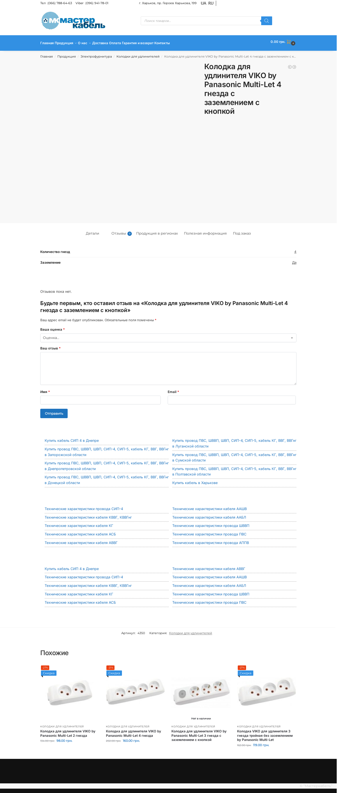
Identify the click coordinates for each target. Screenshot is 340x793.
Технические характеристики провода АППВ (210, 540)
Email (173, 389)
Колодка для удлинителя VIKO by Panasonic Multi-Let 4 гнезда (133, 731)
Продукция (66, 54)
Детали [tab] (92, 231)
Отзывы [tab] (121, 231)
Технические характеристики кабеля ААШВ (209, 506)
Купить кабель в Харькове (195, 480)
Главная (46, 54)
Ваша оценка (52, 327)
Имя (45, 389)
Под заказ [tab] (242, 231)
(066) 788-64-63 (60, 3)
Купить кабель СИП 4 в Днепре (72, 438)
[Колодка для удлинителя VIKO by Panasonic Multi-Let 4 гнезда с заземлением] (290, 64)
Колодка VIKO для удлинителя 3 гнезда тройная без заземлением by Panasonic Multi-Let (265, 733)
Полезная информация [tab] (205, 231)
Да (294, 260)
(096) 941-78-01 (96, 3)
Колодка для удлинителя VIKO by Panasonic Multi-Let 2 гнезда (67, 731)
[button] (283, 41)
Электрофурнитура (96, 54)
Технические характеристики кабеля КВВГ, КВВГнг (88, 515)
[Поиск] (266, 20)
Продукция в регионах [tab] (157, 231)
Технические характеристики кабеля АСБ (80, 532)
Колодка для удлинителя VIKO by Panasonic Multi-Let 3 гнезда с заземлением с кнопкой (199, 733)
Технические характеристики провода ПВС (209, 532)
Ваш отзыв (50, 346)
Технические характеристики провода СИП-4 (84, 506)
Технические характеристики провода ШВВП (210, 523)
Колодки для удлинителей (138, 54)
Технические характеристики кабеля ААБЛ (209, 515)
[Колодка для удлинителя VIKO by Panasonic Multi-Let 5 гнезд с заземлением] (294, 64)
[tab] (105, 229)
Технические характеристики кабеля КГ (79, 523)
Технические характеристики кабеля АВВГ (81, 540)
